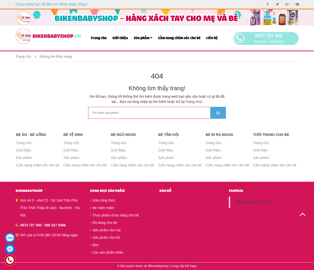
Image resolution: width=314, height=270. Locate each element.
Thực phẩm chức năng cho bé (114, 215)
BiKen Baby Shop (252, 202)
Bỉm (94, 245)
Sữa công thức (102, 200)
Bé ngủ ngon (123, 135)
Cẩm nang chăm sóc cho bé (179, 38)
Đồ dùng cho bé (103, 222)
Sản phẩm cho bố (105, 237)
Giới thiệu (120, 38)
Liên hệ (212, 38)
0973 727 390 (268, 35)
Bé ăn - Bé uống (31, 135)
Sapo (193, 266)
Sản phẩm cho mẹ (105, 230)
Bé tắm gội (168, 135)
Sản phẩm (143, 38)
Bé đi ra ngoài (219, 135)
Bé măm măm (102, 207)
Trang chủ (99, 38)
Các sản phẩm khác (106, 252)
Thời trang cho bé (271, 135)
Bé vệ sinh (73, 135)
